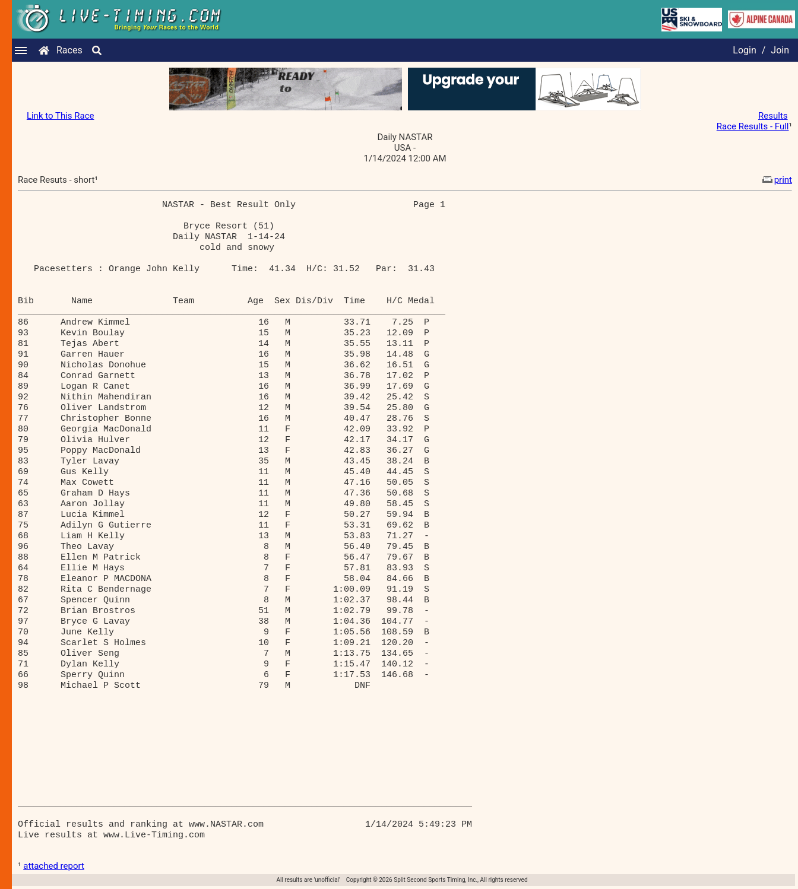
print (776, 179)
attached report (53, 866)
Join (780, 50)
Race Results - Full (753, 126)
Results (773, 115)
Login (744, 50)
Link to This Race (60, 115)
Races (69, 50)
